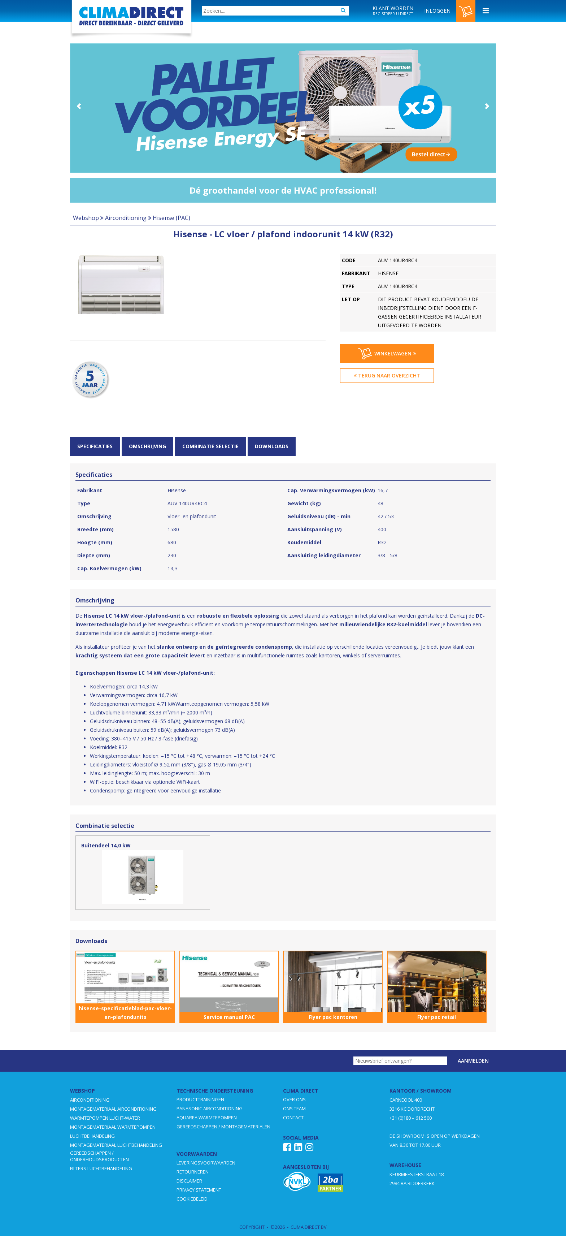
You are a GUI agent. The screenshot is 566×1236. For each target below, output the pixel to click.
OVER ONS (294, 1099)
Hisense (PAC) (171, 218)
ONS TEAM (294, 1108)
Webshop (86, 218)
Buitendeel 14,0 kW (106, 845)
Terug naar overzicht (387, 375)
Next (486, 106)
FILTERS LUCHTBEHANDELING (101, 1168)
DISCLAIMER (189, 1180)
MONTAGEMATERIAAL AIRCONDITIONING (113, 1109)
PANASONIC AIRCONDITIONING (210, 1108)
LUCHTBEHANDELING (92, 1136)
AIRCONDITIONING (89, 1100)
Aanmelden (473, 1060)
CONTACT (293, 1117)
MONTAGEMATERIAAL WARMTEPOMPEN (113, 1127)
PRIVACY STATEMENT (199, 1190)
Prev (79, 106)
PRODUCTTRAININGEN (200, 1099)
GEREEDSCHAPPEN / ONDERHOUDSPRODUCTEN (99, 1156)
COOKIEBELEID (192, 1199)
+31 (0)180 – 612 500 (410, 1118)
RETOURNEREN (193, 1171)
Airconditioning (126, 218)
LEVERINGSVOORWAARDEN (206, 1162)
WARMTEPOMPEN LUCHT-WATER (105, 1118)
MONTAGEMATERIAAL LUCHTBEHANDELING (116, 1145)
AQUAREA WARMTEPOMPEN (207, 1117)
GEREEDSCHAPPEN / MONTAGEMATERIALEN (223, 1126)
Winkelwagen (387, 353)
